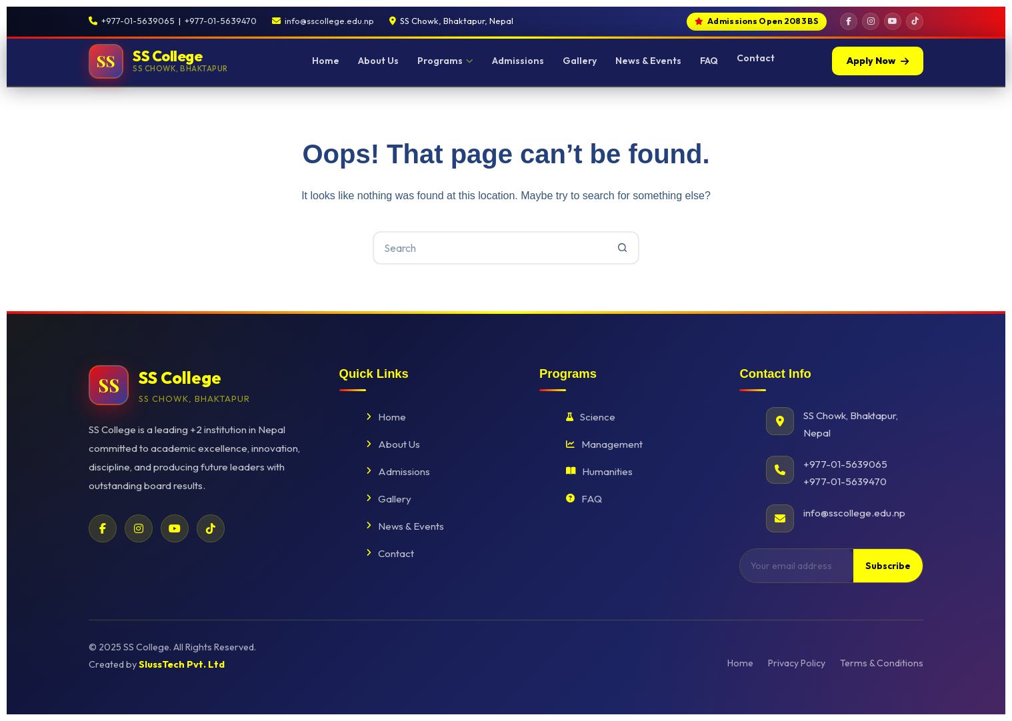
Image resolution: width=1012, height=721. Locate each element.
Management (604, 444)
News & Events (648, 61)
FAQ (709, 61)
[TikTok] (914, 21)
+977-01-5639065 (138, 20)
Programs (445, 61)
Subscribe (888, 566)
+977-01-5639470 (221, 20)
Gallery (580, 61)
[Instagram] (870, 21)
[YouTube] (892, 21)
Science (590, 416)
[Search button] (622, 248)
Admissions (518, 61)
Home (325, 61)
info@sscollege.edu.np (329, 20)
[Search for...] (489, 248)
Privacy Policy (796, 663)
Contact (756, 58)
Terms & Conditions (881, 663)
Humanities (599, 471)
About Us (378, 61)
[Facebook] (848, 21)
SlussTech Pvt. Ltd (182, 664)
